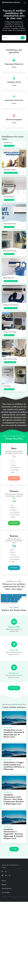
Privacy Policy (6, 892)
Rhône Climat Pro (8, 278)
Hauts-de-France (5, 601)
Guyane (17, 599)
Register (4, 884)
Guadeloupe (10, 599)
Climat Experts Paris (9, 224)
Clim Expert (7, 386)
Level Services (7, 142)
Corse (19, 597)
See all (14, 849)
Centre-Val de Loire (12, 597)
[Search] (23, 37)
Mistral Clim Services (9, 251)
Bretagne (4, 597)
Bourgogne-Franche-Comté (19, 595)
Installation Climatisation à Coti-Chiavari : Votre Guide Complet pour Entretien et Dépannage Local (14, 799)
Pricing (4, 880)
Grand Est (4, 599)
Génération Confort (9, 169)
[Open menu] (25, 2)
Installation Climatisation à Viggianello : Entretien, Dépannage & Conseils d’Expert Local (13, 834)
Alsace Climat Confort (10, 359)
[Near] (11, 37)
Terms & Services (6, 888)
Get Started (14, 478)
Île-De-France (14, 601)
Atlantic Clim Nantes (9, 332)
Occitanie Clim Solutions (10, 305)
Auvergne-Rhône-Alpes (7, 595)
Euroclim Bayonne (8, 197)
